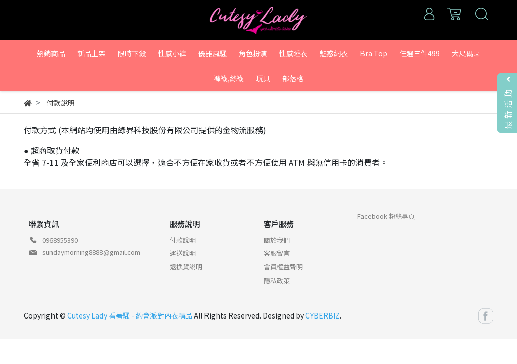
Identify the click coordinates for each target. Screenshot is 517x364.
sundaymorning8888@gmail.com (91, 252)
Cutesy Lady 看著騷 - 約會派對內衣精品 (129, 315)
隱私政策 (277, 280)
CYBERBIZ (322, 315)
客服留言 (277, 253)
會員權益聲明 (283, 266)
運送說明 (183, 253)
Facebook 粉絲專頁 (386, 216)
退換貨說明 (186, 266)
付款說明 (183, 240)
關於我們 (277, 240)
